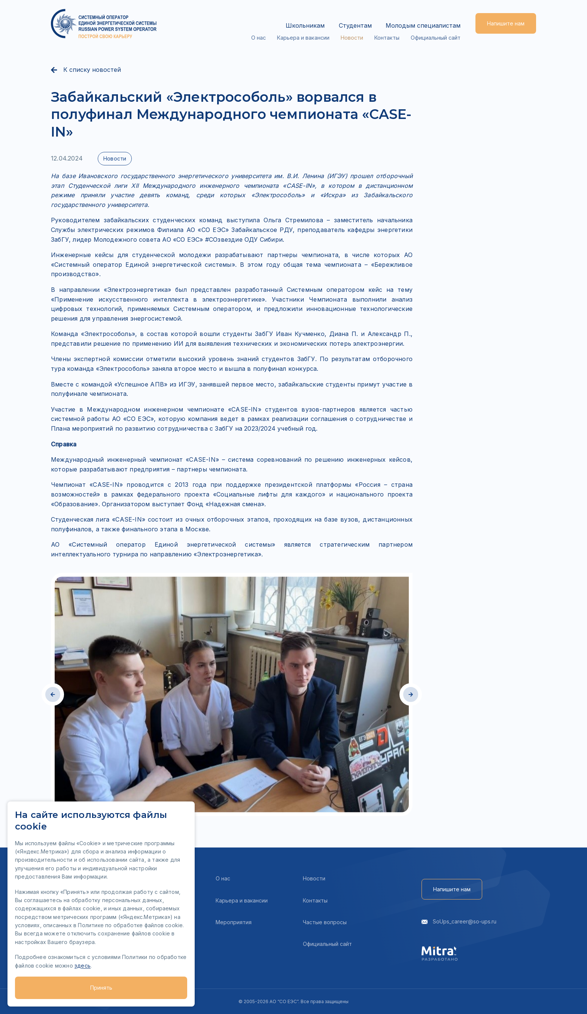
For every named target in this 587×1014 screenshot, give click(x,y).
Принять (101, 987)
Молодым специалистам (423, 18)
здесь (82, 965)
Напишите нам (505, 23)
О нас (260, 29)
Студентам (350, 18)
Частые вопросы (325, 922)
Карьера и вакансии (305, 29)
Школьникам (296, 18)
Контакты (387, 29)
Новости (353, 29)
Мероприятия (234, 922)
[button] (53, 694)
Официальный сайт (435, 29)
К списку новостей (86, 70)
